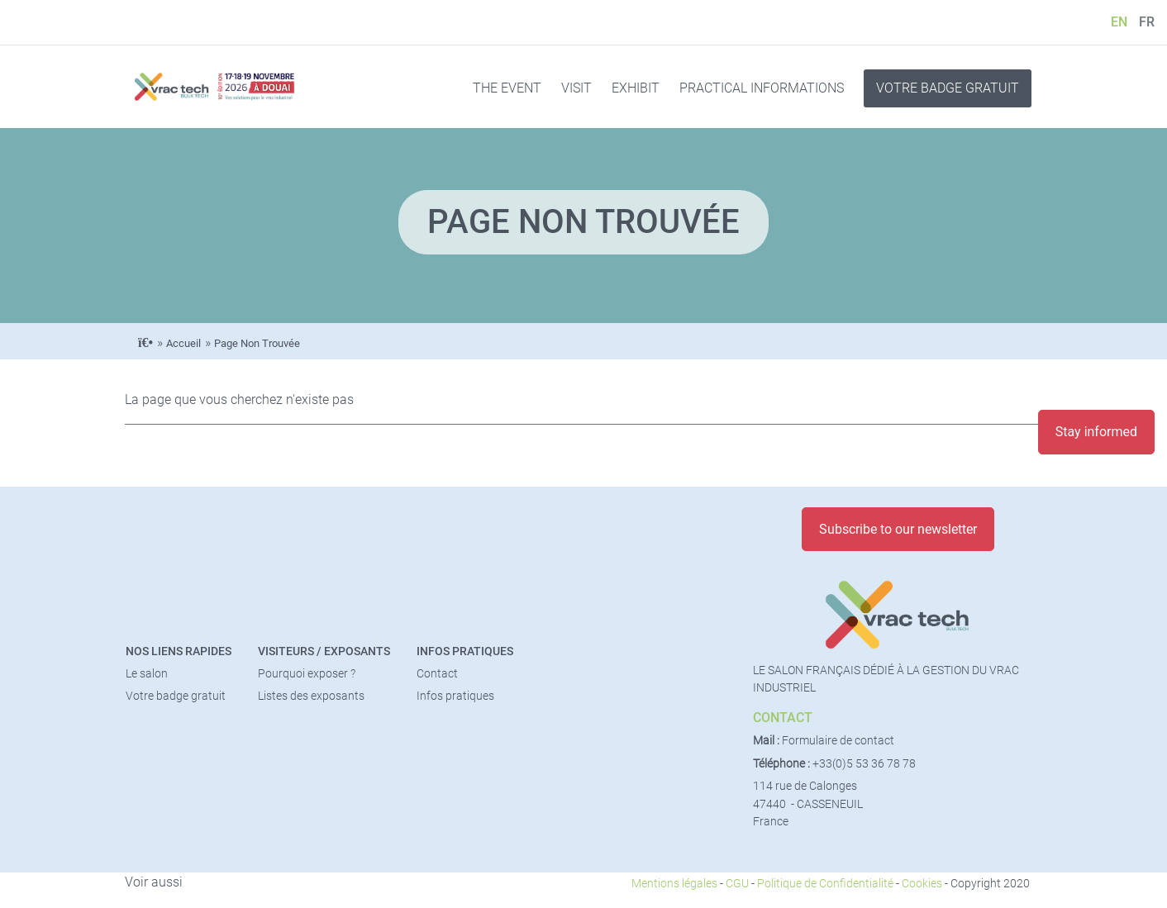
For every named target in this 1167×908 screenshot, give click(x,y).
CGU (737, 884)
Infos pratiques (465, 651)
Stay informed (1096, 432)
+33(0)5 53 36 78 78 (864, 764)
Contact (437, 674)
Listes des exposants (311, 696)
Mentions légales (674, 884)
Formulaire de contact (838, 741)
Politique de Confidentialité (825, 884)
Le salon (147, 674)
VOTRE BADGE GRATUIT (947, 88)
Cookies (922, 884)
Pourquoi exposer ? (306, 674)
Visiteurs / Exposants (324, 651)
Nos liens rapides (178, 651)
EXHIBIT (636, 88)
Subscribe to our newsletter (898, 529)
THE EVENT (507, 88)
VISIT (576, 88)
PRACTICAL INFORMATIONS (761, 88)
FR (1147, 22)
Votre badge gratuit (176, 696)
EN (1119, 22)
